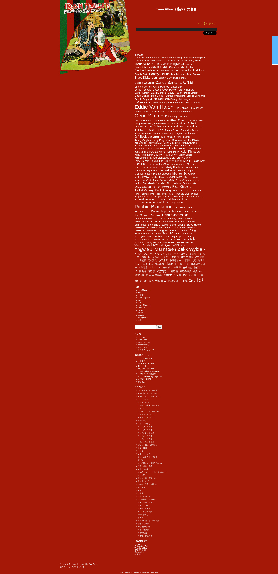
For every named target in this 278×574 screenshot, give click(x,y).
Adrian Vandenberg (172, 57)
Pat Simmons (164, 187)
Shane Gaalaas (186, 221)
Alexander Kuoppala (194, 57)
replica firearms (144, 342)
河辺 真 (151, 271)
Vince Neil (169, 242)
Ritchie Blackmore (154, 206)
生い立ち (141, 487)
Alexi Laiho (142, 60)
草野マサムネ (172, 275)
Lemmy (169, 160)
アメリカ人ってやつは (147, 415)
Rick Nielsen (160, 202)
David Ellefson (158, 92)
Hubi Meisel (141, 126)
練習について (143, 505)
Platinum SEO (138, 573)
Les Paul (141, 164)
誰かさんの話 (143, 524)
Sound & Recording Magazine (150, 377)
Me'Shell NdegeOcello (146, 170)
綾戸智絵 (157, 275)
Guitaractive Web (141, 546)
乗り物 (140, 460)
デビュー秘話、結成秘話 (147, 445)
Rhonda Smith (194, 196)
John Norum (194, 145)
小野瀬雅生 (175, 260)
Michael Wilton (142, 177)
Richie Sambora (178, 199)
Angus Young (142, 63)
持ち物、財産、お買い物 (147, 484)
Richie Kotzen (159, 199)
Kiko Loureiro (142, 158)
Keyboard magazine (146, 369)
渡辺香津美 (185, 271)
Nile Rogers (168, 183)
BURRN (141, 295)
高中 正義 (181, 280)
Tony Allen (140, 242)
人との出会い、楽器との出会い (150, 463)
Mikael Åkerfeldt (143, 180)
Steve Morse (141, 227)
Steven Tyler (156, 227)
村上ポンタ (155, 267)
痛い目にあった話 (145, 511)
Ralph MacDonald (144, 196)
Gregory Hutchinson (158, 123)
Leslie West (199, 161)
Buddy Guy (165, 77)
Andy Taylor (195, 60)
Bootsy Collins (159, 74)
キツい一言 (142, 421)
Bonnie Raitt (141, 74)
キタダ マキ (195, 253)
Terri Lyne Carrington (146, 236)
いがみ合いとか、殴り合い (148, 390)
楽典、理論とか (144, 496)
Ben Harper (184, 64)
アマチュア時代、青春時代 (148, 411)
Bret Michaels (178, 74)
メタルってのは (146, 439)
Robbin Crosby (184, 207)
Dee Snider (157, 95)
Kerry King (140, 154)
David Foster (175, 92)
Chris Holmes (161, 86)
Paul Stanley (163, 190)
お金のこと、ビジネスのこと (149, 396)
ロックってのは (146, 427)
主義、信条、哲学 (145, 466)
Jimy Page (159, 140)
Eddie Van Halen (154, 107)
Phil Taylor (168, 193)
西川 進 (138, 281)
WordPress (93, 564)
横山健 (142, 271)
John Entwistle (189, 143)
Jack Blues (140, 130)
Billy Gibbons (171, 67)
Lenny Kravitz (183, 160)
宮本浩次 (152, 260)
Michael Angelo (186, 170)
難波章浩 (160, 280)
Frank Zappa (141, 111)
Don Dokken (160, 99)
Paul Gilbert (181, 186)
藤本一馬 (198, 275)
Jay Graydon (176, 133)
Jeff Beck (141, 136)
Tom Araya (190, 236)
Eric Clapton (181, 108)
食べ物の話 (144, 530)
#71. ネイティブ (206, 23)
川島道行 (170, 263)
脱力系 (140, 518)
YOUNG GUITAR (144, 379)
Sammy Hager (175, 218)
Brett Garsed (194, 74)
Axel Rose (157, 64)
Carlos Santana (168, 82)
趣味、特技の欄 (146, 536)
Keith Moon (173, 151)
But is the (141, 337)
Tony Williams (154, 242)
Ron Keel (156, 215)
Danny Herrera (186, 89)
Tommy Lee (173, 239)
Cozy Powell (169, 89)
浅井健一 (163, 271)
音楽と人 (141, 382)
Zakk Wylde (190, 249)
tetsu (161, 236)
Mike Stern (176, 180)
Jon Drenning (195, 148)
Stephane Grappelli (158, 224)
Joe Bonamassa (176, 140)
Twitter (140, 313)
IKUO (198, 126)
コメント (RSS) (77, 567)
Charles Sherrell (143, 86)
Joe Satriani (141, 143)
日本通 (140, 493)
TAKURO (168, 233)
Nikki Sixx (155, 182)
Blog (139, 293)
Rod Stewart (142, 215)
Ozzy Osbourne (145, 186)
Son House (140, 224)
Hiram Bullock (188, 123)
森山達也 (187, 267)
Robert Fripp (159, 211)
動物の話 (143, 533)
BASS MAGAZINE (145, 359)
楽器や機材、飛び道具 (147, 499)
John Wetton (178, 148)
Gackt (161, 111)
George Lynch (161, 120)
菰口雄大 (187, 275)
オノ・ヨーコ (181, 253)
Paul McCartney (144, 190)
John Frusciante (143, 145)
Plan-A (137, 544)
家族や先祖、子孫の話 (147, 478)
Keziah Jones (185, 154)
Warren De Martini (144, 245)
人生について (143, 469)
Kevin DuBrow (154, 154)
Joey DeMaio (156, 143)
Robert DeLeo (142, 211)
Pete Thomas (142, 194)
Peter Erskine (194, 190)
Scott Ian (156, 221)
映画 (139, 320)
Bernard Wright (143, 67)
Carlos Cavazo (144, 82)
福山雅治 (146, 275)
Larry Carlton (184, 157)
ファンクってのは (147, 433)
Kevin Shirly (170, 154)
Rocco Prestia (192, 211)
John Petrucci (162, 148)
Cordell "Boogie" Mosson (148, 89)
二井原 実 (174, 257)
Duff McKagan (143, 102)
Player (140, 310)
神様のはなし (143, 515)
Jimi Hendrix (183, 136)
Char (188, 82)
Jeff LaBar (153, 136)
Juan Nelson (141, 151)
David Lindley (191, 92)
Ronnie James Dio (175, 215)
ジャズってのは (146, 436)
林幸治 (177, 267)
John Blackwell (172, 143)
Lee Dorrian (157, 161)
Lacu (172, 158)
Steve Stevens (187, 227)
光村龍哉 (199, 257)
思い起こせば (143, 481)
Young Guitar (143, 318)
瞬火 (195, 271)
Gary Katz (172, 111)
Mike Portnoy (161, 179)
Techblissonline (152, 573)
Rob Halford (176, 211)
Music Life (142, 308)
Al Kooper (171, 60)
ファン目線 (142, 448)
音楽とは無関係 (144, 527)
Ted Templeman (183, 233)
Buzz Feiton (179, 77)
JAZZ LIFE (142, 366)
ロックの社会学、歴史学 (147, 457)
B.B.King (170, 64)
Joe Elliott (193, 140)
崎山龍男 (159, 263)
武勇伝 (140, 490)
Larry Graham (142, 161)
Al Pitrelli (182, 60)
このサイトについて (146, 350)
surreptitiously (143, 345)
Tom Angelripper (174, 236)
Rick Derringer (143, 202)
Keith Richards (190, 151)
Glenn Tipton (177, 120)
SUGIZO (156, 233)
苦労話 (142, 475)
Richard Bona (143, 199)
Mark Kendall (142, 167)
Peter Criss (179, 190)
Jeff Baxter (191, 133)
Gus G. (174, 123)
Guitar (140, 303)
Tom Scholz (188, 239)
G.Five (153, 111)
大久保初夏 (140, 260)
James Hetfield (189, 130)
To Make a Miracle (142, 548)
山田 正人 (148, 263)
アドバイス (142, 408)
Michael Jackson (162, 173)
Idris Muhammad (184, 126)
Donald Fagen (142, 99)
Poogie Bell (183, 193)
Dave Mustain (142, 92)
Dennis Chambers (175, 95)
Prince (194, 193)
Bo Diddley (196, 70)
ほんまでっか (143, 402)
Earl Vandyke (177, 102)
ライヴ (140, 451)
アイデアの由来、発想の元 (148, 405)
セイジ (164, 257)
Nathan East (141, 183)
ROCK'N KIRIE (141, 550)
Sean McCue (170, 221)
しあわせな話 (143, 399)
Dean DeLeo (142, 95)
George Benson (178, 116)
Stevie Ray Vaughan (157, 230)
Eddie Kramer (193, 102)
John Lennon (180, 145)
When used (142, 347)
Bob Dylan (181, 70)
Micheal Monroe (160, 177)
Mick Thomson (191, 177)
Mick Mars (176, 176)
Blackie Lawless (145, 70)
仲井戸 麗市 (187, 257)
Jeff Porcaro (167, 136)
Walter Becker (185, 242)
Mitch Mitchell (190, 180)
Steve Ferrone (177, 224)
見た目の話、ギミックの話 (148, 521)
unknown (141, 315)
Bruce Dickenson (146, 77)
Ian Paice (168, 126)
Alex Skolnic (156, 60)
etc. (139, 300)
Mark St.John (157, 167)
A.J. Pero (139, 57)
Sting (193, 230)
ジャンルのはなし (145, 424)
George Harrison (143, 120)
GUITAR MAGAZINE (146, 364)
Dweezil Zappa (161, 102)
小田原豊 (163, 260)
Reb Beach (179, 196)
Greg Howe (141, 123)
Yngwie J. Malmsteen (155, 249)
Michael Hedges (143, 173)
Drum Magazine (144, 298)
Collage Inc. (139, 552)
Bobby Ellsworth (165, 70)
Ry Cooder (160, 218)
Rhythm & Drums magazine (149, 371)
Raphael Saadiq (163, 196)
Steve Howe (194, 224)
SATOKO (189, 218)
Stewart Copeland (178, 230)
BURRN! (141, 361)
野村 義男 (149, 281)
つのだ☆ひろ (151, 253)
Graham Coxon (195, 120)
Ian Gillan (155, 126)
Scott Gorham (142, 221)
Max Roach (192, 167)
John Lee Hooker (162, 145)
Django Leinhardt (196, 95)
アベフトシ (166, 253)
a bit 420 (138, 554)
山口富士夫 (189, 260)
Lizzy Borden (155, 164)
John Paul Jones (143, 148)
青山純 (171, 281)
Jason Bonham (160, 133)
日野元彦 (143, 267)
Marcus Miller (185, 164)
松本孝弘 (167, 267)
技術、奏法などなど (146, 502)
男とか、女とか (144, 508)
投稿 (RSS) (64, 567)
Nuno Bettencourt (185, 183)
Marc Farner (170, 164)
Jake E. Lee (155, 130)
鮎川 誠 (196, 280)
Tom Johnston (142, 239)
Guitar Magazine (144, 305)
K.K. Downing (157, 151)
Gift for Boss (143, 340)
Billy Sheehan (187, 67)
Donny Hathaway (179, 99)
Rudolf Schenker (143, 218)
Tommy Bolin (157, 239)
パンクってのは (146, 430)
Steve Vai (140, 230)
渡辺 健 (174, 271)
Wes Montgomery (164, 245)
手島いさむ (183, 263)
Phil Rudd (155, 194)
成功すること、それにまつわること (154, 472)
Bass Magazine (144, 290)
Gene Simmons (152, 116)
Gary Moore (185, 111)
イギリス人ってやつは (147, 418)
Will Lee (179, 245)
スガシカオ (153, 257)
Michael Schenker (184, 173)
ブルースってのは (147, 442)
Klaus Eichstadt (159, 157)
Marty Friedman (175, 167)
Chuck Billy (176, 86)
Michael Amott (168, 170)
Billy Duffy (157, 67)
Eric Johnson (196, 108)
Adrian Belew (153, 57)
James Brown (172, 130)
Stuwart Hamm (142, 233)
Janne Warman (143, 133)
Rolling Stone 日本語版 (147, 374)
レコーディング (144, 454)
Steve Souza (171, 227)
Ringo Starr (176, 202)
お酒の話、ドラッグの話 (147, 393)
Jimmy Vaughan (143, 140)
